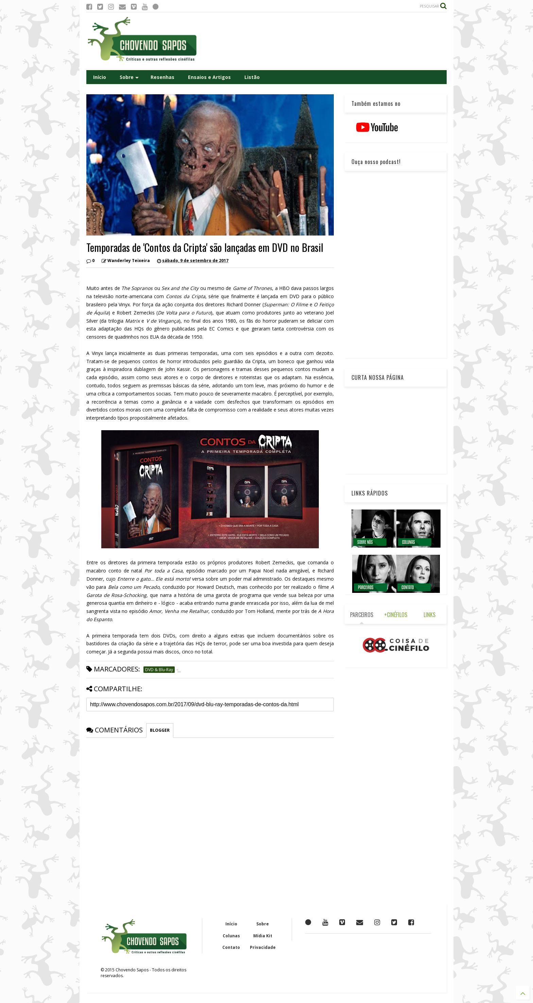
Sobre (129, 77)
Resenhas (162, 77)
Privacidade (263, 947)
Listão (252, 77)
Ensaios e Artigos (209, 77)
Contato (231, 947)
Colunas (231, 936)
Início (99, 77)
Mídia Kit (262, 936)
